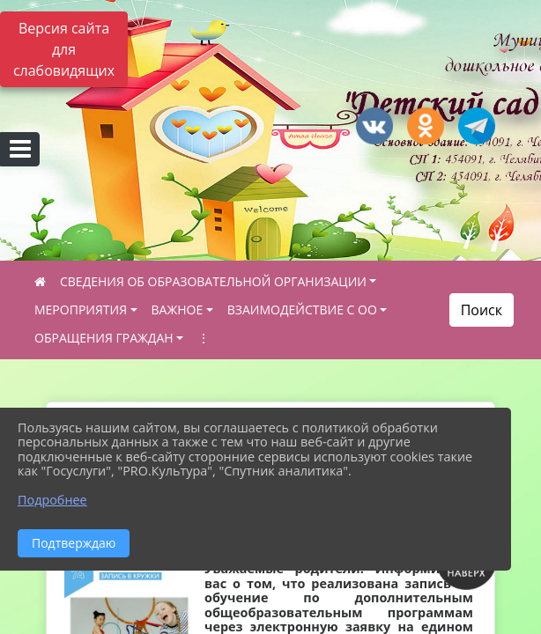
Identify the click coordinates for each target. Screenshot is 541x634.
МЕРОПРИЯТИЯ (80, 309)
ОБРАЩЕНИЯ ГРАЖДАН (104, 337)
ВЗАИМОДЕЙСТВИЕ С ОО (302, 309)
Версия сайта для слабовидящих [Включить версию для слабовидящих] (64, 49)
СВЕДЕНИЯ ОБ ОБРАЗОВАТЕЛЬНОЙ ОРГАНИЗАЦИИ (213, 281)
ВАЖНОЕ (178, 309)
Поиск (481, 310)
